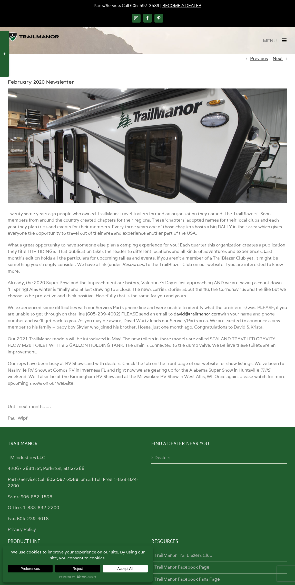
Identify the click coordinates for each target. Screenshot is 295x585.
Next (278, 58)
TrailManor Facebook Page (181, 567)
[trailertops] (147, 145)
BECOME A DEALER (181, 5)
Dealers (162, 457)
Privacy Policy (22, 529)
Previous (259, 58)
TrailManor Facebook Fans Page (187, 579)
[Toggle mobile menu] (284, 40)
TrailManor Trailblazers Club (183, 555)
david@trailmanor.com (197, 314)
